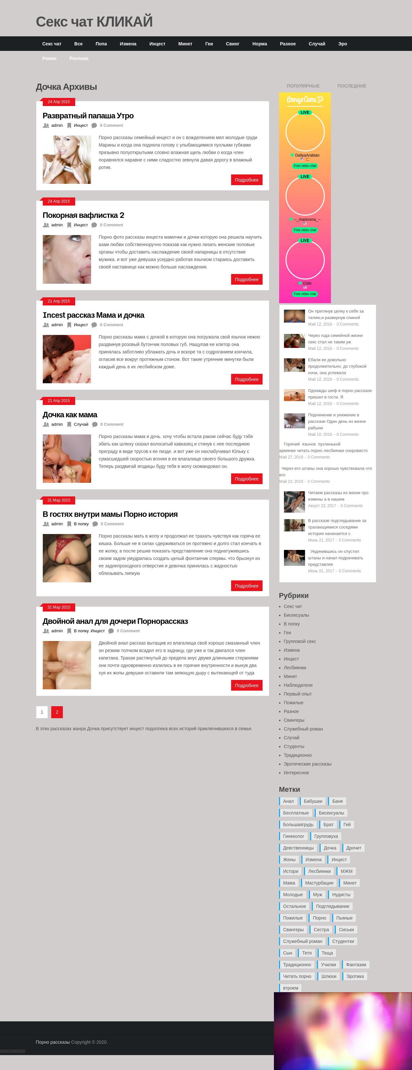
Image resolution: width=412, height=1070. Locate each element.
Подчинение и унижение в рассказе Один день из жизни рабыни (337, 421)
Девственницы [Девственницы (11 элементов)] (298, 847)
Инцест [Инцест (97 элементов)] (339, 859)
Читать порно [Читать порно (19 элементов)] (297, 976)
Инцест (157, 43)
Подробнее (247, 180)
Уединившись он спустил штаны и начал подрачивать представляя (335, 558)
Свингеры (294, 720)
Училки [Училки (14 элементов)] (328, 964)
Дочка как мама (70, 414)
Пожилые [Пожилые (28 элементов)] (293, 918)
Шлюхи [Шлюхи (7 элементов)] (329, 976)
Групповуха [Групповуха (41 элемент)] (326, 836)
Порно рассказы (53, 1042)
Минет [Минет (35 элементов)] (350, 883)
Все (78, 43)
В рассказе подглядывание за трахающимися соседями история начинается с (337, 527)
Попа (101, 43)
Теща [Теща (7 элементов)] (327, 953)
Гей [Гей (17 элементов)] (347, 824)
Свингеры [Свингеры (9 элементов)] (293, 929)
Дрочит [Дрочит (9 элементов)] (354, 847)
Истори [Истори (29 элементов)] (291, 871)
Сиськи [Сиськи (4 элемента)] (346, 929)
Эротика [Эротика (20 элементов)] (355, 976)
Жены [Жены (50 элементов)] (289, 859)
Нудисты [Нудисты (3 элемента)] (341, 894)
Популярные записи (303, 87)
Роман (49, 58)
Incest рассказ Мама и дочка (93, 314)
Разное (288, 43)
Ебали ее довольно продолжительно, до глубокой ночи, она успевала (337, 366)
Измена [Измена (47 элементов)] (314, 859)
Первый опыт (298, 693)
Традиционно (298, 755)
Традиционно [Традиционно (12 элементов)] (297, 964)
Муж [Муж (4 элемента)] (317, 894)
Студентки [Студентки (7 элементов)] (343, 941)
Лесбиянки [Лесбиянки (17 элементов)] (319, 871)
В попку (81, 523)
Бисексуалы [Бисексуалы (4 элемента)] (331, 812)
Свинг (233, 43)
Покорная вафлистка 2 (83, 214)
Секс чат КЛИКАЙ (94, 21)
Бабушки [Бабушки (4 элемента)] (313, 801)
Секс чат (52, 43)
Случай (317, 43)
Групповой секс (300, 641)
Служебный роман (303, 728)
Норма (260, 43)
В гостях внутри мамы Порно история (110, 513)
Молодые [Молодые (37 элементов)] (293, 894)
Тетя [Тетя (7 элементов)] (307, 953)
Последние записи (351, 87)
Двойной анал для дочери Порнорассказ (115, 620)
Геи (209, 43)
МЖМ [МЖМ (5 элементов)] (346, 871)
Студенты (294, 746)
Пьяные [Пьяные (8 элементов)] (344, 918)
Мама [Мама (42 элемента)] (289, 883)
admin (57, 125)
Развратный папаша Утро (88, 115)
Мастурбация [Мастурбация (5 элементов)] (319, 883)
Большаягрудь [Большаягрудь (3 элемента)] (298, 824)
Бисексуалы (296, 615)
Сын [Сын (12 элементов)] (287, 953)
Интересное (296, 772)
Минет (185, 43)
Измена (128, 43)
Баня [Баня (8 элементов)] (337, 801)
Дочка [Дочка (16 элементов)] (330, 847)
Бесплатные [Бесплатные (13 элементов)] (296, 812)
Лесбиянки (295, 667)
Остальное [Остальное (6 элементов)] (294, 906)
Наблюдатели (298, 685)
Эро (342, 43)
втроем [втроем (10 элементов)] (291, 988)
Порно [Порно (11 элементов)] (319, 918)
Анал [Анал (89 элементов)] (288, 801)
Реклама (78, 58)
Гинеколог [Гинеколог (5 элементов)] (293, 836)
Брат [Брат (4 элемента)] (329, 824)
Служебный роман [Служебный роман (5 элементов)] (303, 941)
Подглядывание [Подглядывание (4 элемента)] (332, 906)
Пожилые (294, 702)
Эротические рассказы (308, 764)
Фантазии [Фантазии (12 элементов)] (356, 964)
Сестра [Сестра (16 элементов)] (321, 929)
